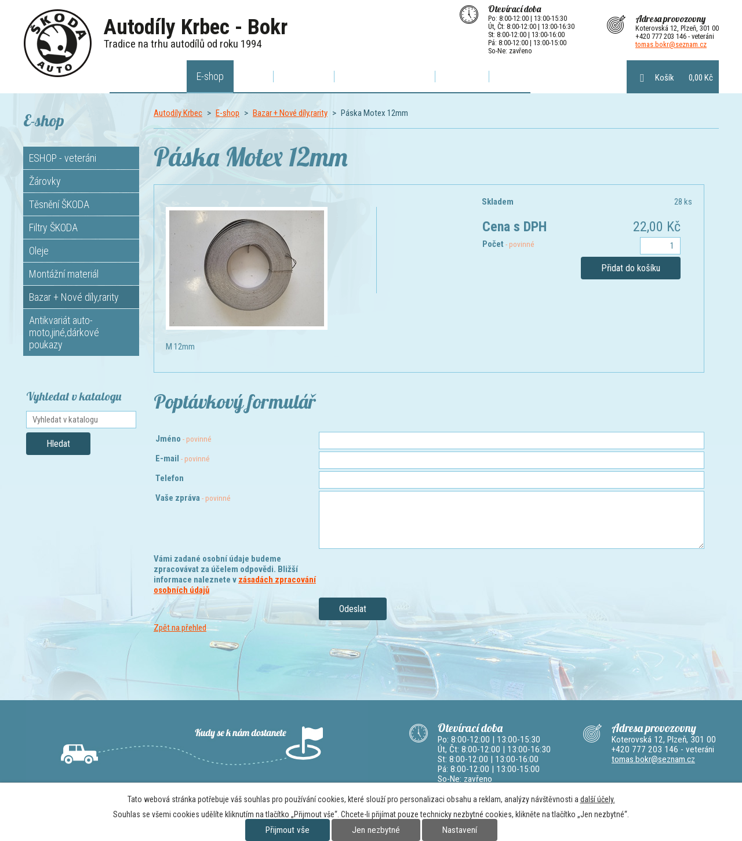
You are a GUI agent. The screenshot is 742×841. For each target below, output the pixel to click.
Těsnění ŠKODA (59, 204)
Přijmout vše (287, 830)
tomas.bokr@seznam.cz (671, 44)
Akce (253, 76)
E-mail (182, 458)
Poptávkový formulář (384, 76)
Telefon (169, 478)
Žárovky (45, 181)
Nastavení (459, 830)
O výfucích (304, 76)
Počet (508, 244)
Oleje (39, 251)
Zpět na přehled (180, 627)
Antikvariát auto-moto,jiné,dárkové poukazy (64, 332)
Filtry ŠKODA (53, 227)
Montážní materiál (64, 274)
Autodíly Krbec (148, 76)
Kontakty (462, 76)
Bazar (510, 76)
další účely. (597, 799)
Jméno (183, 439)
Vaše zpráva (193, 498)
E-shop (210, 76)
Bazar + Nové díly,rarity (290, 113)
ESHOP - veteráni (62, 158)
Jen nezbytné (376, 830)
